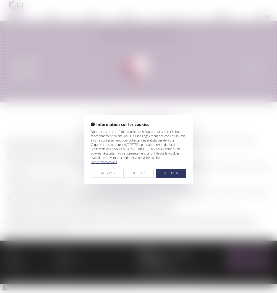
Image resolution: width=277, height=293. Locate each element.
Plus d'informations (104, 162)
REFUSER (138, 173)
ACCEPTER (171, 173)
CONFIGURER (106, 173)
